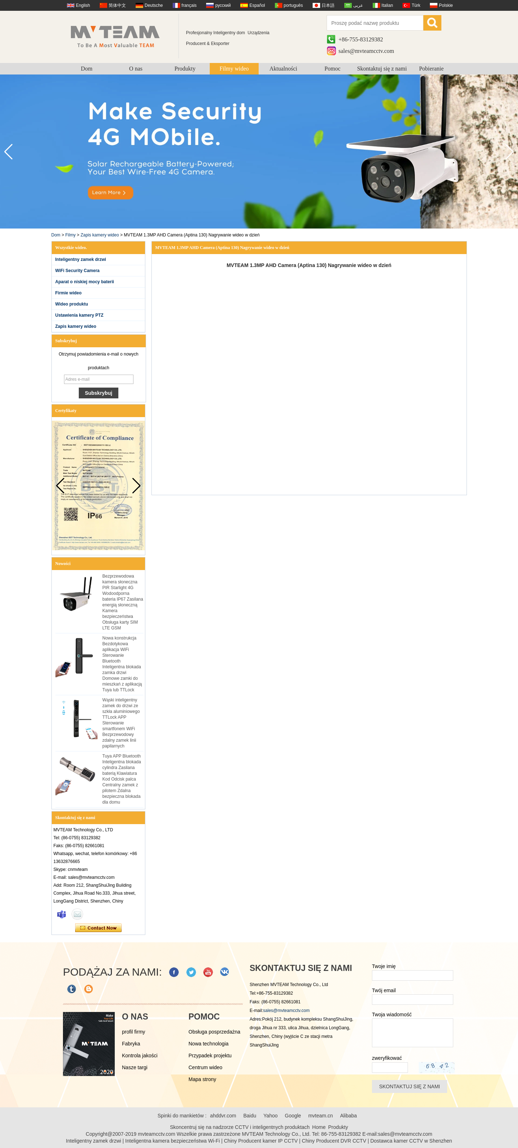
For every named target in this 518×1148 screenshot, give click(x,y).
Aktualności (283, 68)
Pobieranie (431, 68)
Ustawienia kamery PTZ (79, 315)
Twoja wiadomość (392, 1014)
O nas (135, 68)
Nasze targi (134, 1067)
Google (293, 1115)
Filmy (70, 235)
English (83, 5)
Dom (86, 68)
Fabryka (131, 1044)
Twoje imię (384, 966)
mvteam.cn (320, 1115)
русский (223, 5)
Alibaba (348, 1115)
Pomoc (332, 68)
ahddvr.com (223, 1115)
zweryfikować (387, 1058)
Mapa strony (202, 1079)
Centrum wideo (205, 1067)
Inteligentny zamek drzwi (80, 259)
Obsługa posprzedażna (214, 1032)
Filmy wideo (234, 68)
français (189, 5)
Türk (416, 5)
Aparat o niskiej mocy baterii (84, 281)
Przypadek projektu (210, 1055)
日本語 (328, 5)
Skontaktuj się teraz (98, 928)
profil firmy (133, 1032)
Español (257, 5)
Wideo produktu (71, 304)
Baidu (249, 1115)
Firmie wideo (68, 292)
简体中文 (117, 5)
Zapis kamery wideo (100, 235)
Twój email (384, 990)
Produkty (185, 68)
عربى (358, 5)
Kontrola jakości (140, 1055)
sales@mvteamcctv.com (366, 51)
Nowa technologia (208, 1044)
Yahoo (270, 1115)
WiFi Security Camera (77, 270)
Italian (387, 5)
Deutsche (154, 5)
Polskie (446, 5)
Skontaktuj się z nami (382, 68)
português (293, 5)
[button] (509, 152)
